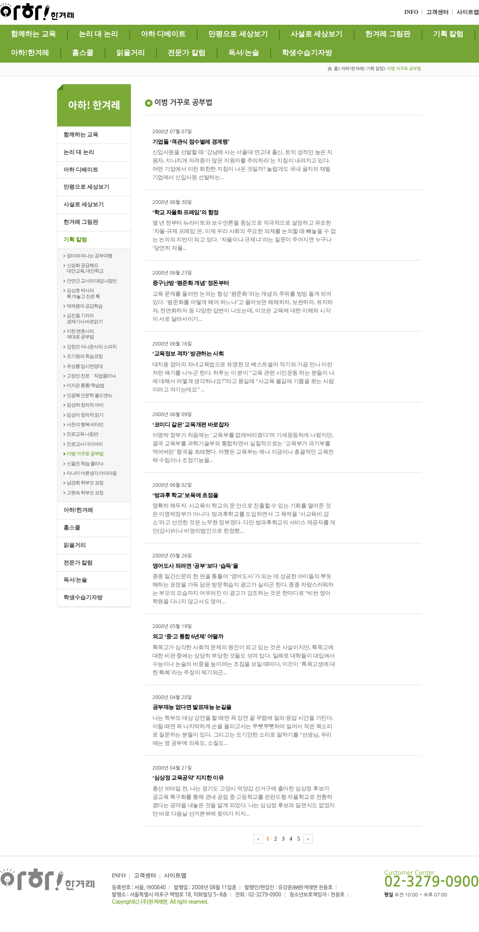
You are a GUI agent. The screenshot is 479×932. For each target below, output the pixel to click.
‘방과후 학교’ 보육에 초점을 (185, 495)
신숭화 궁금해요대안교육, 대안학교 (85, 268)
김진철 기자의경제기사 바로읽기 (85, 318)
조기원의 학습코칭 (85, 356)
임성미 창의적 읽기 (85, 415)
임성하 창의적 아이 (85, 405)
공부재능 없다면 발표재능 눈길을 (192, 707)
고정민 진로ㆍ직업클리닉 (91, 376)
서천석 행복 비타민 (85, 424)
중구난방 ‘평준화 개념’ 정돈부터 (190, 283)
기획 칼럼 (448, 34)
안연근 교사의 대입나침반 (92, 281)
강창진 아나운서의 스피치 (92, 347)
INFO (411, 12)
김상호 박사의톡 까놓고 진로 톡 (83, 293)
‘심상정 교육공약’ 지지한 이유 (188, 778)
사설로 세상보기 (317, 34)
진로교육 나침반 (82, 434)
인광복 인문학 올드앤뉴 (89, 395)
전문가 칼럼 (187, 53)
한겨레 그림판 (387, 34)
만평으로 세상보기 (238, 34)
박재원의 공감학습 (85, 306)
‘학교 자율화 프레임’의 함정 (185, 212)
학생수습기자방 (307, 53)
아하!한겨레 (30, 53)
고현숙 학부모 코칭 (85, 493)
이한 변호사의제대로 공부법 (80, 334)
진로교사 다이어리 (85, 444)
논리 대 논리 (98, 34)
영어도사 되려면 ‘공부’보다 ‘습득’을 (195, 566)
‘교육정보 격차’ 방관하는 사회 (188, 354)
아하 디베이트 (163, 34)
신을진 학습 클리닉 (85, 463)
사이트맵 (468, 12)
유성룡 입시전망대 (85, 366)
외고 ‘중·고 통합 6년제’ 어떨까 (188, 637)
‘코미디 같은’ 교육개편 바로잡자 (190, 425)
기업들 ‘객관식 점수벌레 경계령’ (191, 142)
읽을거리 (130, 53)
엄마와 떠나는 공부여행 (89, 256)
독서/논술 (243, 53)
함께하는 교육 (33, 34)
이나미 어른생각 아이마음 (92, 473)
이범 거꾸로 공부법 (85, 453)
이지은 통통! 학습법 (86, 385)
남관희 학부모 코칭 (85, 483)
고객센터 (437, 12)
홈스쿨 (82, 53)
